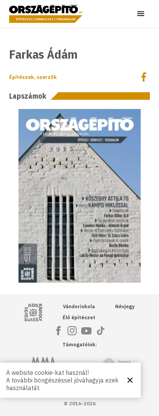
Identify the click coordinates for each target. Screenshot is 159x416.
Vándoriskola (79, 306)
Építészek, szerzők (33, 77)
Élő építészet (79, 317)
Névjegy (125, 306)
